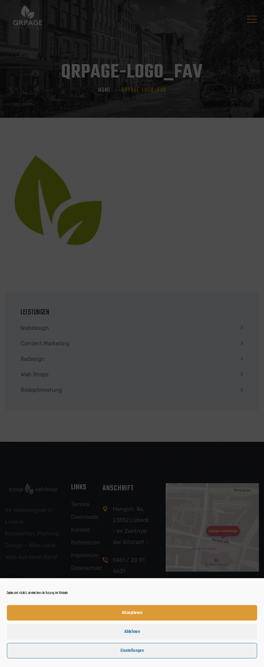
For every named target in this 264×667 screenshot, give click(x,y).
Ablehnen (132, 633)
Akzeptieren (132, 614)
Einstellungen (132, 652)
